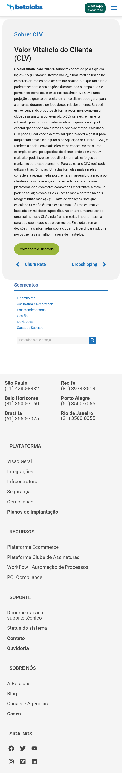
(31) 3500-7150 (22, 403)
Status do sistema (27, 628)
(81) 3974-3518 (78, 388)
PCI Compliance (24, 577)
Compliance (20, 502)
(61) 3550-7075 (22, 419)
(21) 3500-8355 (78, 418)
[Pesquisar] (92, 340)
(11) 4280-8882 (22, 388)
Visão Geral (19, 461)
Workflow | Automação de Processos (47, 567)
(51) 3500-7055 (78, 403)
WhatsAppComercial (95, 8)
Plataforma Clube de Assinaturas (43, 557)
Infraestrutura (22, 481)
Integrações (20, 471)
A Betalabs (19, 683)
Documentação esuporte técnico (25, 615)
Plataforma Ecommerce (33, 547)
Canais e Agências (27, 703)
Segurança (18, 491)
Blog (12, 694)
